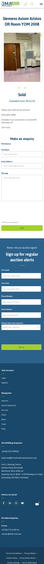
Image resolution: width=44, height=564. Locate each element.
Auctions (4, 400)
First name (5, 270)
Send (22, 228)
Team (3, 424)
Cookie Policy (11, 558)
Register (4, 382)
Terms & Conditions (14, 553)
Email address (7, 309)
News (3, 419)
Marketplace (6, 144)
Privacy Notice (30, 553)
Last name (5, 283)
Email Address (7, 162)
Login (3, 378)
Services (4, 410)
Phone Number (7, 296)
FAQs (3, 428)
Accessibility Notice (27, 558)
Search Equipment (8, 405)
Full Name (5, 150)
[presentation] (19, 210)
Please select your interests (12, 323)
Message (4, 173)
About (3, 414)
